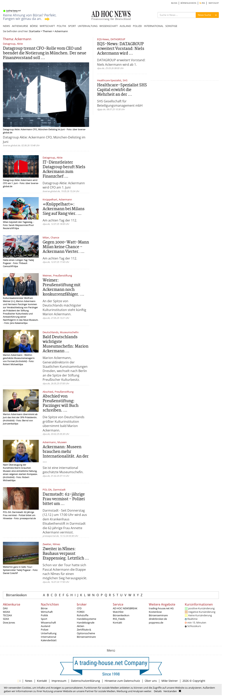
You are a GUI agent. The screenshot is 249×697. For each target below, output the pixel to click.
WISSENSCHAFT (108, 26)
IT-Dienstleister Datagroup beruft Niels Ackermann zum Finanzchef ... (64, 169)
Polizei (44, 629)
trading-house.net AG (161, 608)
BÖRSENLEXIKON (188, 3)
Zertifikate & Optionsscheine (86, 631)
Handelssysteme (86, 619)
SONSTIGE (171, 26)
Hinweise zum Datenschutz (122, 681)
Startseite (34, 31)
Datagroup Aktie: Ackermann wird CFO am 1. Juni (64, 185)
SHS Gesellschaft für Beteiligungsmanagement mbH (120, 103)
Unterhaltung (48, 633)
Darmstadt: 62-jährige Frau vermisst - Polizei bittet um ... (64, 499)
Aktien (80, 626)
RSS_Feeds (119, 619)
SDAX (6, 619)
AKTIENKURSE (20, 26)
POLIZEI (137, 26)
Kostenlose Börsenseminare (158, 613)
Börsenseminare (86, 637)
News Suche (204, 15)
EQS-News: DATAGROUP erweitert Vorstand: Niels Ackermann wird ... (120, 49)
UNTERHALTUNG (87, 26)
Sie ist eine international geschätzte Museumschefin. (63, 470)
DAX (5, 608)
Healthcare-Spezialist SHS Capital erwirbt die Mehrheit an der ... (122, 90)
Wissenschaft (48, 622)
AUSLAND (125, 26)
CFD (79, 608)
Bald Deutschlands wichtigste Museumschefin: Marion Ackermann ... (65, 344)
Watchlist (118, 612)
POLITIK (61, 26)
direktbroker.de (158, 619)
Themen (47, 31)
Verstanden (170, 691)
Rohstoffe (82, 615)
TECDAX (7, 615)
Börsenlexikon (16, 595)
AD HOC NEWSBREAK (125, 608)
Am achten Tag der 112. (60, 220)
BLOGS (174, 3)
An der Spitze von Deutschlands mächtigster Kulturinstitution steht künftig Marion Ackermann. (64, 307)
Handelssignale (85, 622)
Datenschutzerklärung (85, 681)
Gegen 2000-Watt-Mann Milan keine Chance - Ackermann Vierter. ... (66, 247)
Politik (44, 615)
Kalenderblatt (49, 640)
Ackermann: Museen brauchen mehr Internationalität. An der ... (66, 454)
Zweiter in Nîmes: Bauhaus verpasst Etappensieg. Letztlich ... (66, 554)
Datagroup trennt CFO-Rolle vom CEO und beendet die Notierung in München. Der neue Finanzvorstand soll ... (44, 53)
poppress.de (156, 622)
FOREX (81, 612)
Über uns (151, 681)
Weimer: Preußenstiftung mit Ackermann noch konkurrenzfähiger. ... (63, 287)
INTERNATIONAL (153, 26)
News (28, 681)
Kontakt (117, 622)
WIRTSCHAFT (47, 26)
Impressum (59, 681)
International (48, 637)
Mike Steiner (169, 681)
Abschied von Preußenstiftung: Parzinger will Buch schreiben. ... (60, 403)
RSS (202, 3)
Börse (44, 608)
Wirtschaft (47, 612)
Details (158, 691)
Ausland (45, 626)
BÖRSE (34, 26)
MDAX (6, 612)
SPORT (72, 26)
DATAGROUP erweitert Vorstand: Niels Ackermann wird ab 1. (121, 62)
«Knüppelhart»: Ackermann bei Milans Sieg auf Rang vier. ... (63, 209)
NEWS (6, 26)
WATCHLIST (214, 3)
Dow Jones (9, 622)
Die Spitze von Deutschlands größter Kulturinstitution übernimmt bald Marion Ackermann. (63, 423)
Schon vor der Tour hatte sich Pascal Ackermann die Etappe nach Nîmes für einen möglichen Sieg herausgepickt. (65, 571)
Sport (44, 619)
